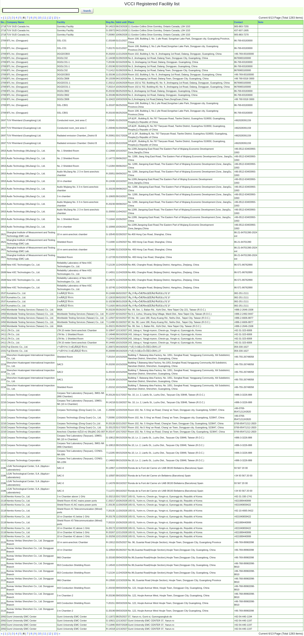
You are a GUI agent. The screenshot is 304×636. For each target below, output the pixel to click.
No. (3, 22)
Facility (61, 22)
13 (55, 17)
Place (131, 22)
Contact (238, 22)
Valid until (121, 22)
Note (260, 22)
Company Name (15, 22)
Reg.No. (110, 22)
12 (49, 17)
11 (44, 17)
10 (39, 17)
